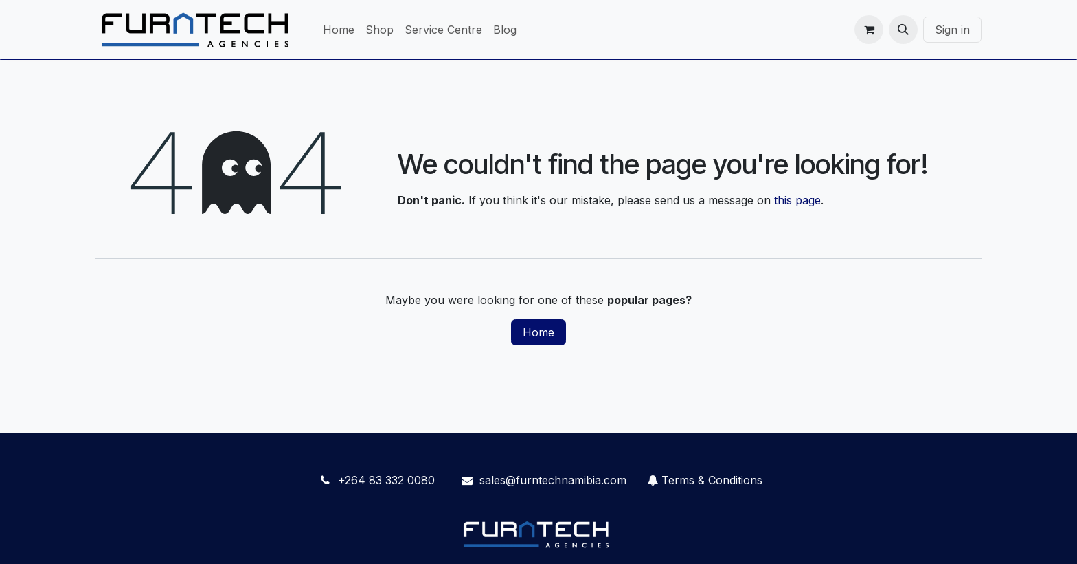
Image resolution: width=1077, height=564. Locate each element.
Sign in (952, 29)
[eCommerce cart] (868, 29)
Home (538, 332)
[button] (903, 29)
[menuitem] (338, 29)
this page (797, 200)
